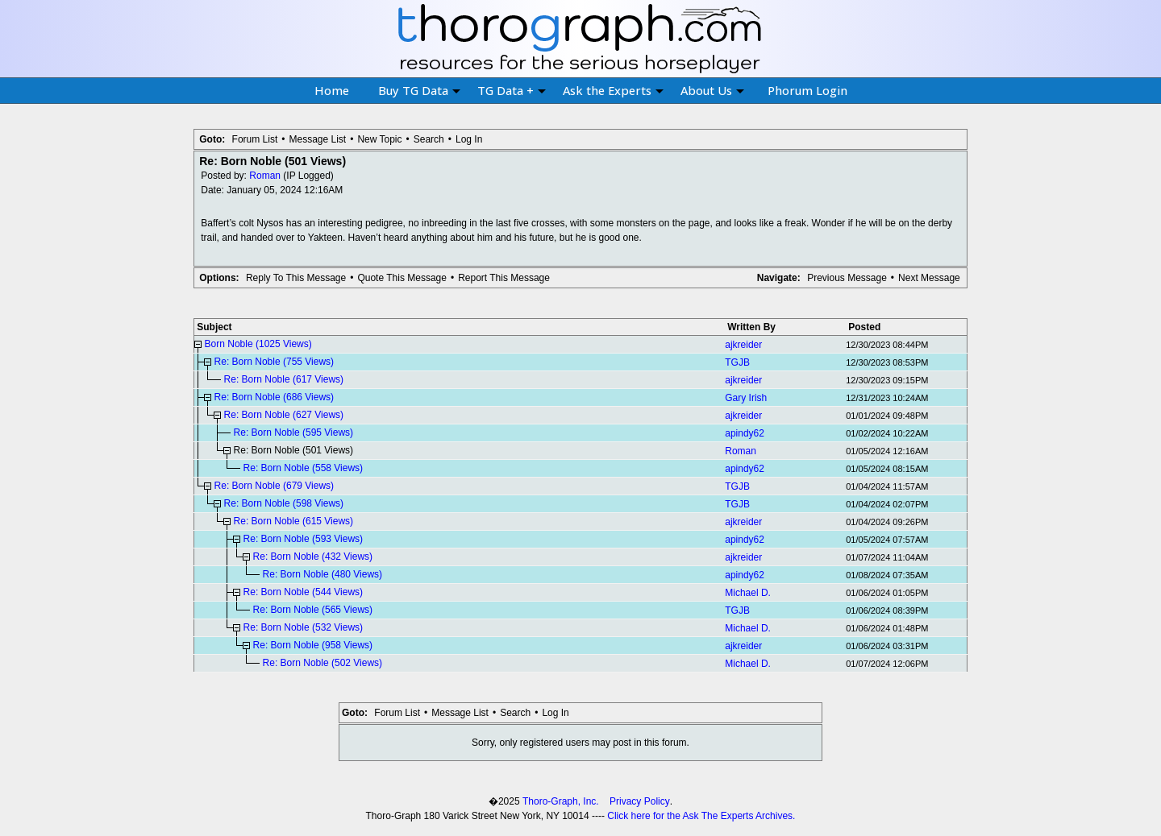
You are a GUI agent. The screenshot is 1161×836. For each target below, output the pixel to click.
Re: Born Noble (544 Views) (303, 592)
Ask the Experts (613, 90)
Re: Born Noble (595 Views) (294, 432)
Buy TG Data (419, 90)
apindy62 (744, 433)
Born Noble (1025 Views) (258, 344)
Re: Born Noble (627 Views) (284, 414)
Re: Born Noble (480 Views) (323, 574)
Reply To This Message (296, 277)
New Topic (379, 139)
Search (429, 139)
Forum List (255, 139)
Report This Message (504, 277)
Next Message (929, 277)
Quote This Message (402, 277)
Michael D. (748, 592)
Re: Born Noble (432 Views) (313, 556)
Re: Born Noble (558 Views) (303, 468)
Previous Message (847, 277)
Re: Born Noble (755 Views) (274, 361)
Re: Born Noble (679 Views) (274, 485)
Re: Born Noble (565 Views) (313, 609)
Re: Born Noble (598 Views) (284, 503)
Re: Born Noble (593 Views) (303, 538)
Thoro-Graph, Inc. (560, 801)
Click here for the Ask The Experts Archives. (701, 816)
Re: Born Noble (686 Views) (274, 397)
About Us (712, 90)
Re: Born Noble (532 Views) (303, 627)
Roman (265, 175)
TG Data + (511, 90)
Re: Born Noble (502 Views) (323, 662)
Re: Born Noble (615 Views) (294, 521)
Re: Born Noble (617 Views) (284, 379)
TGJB (737, 362)
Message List (317, 139)
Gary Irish (746, 398)
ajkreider (743, 344)
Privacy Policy (640, 801)
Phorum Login (807, 90)
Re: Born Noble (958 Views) (313, 645)
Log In (469, 139)
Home (331, 90)
